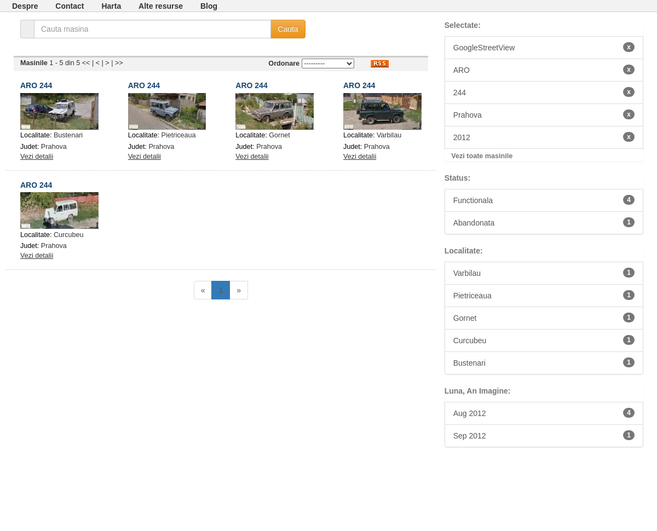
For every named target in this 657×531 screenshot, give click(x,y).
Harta (111, 6)
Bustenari (68, 135)
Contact (69, 6)
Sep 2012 (544, 435)
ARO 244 (36, 85)
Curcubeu (69, 235)
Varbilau (389, 135)
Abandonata (544, 222)
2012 (544, 137)
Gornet (279, 135)
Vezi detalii (36, 156)
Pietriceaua (179, 135)
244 (544, 92)
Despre (25, 6)
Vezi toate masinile (481, 156)
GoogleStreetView (544, 47)
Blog (208, 6)
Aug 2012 (544, 413)
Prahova (54, 147)
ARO (544, 69)
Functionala (544, 200)
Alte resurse (161, 6)
